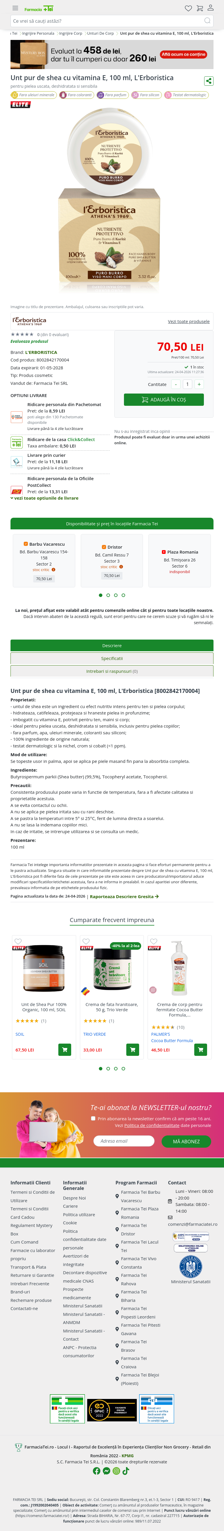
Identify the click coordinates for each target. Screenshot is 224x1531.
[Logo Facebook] (96, 1471)
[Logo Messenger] (106, 1471)
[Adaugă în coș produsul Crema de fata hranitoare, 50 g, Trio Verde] (132, 1050)
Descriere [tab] (112, 645)
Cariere (70, 1206)
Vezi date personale (163, 1125)
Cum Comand (24, 1242)
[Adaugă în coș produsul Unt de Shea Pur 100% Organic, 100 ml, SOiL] (64, 1050)
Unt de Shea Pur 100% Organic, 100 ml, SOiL (43, 1007)
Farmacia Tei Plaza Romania (137, 1213)
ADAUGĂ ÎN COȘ (164, 399)
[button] (100, 595)
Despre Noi (74, 1198)
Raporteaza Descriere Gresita (124, 896)
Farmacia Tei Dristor (131, 1229)
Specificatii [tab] (112, 658)
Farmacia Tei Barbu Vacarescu (138, 1196)
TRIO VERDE (94, 1034)
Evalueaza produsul (29, 341)
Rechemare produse (31, 1300)
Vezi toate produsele (189, 321)
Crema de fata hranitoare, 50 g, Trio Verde (111, 1007)
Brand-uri (20, 1292)
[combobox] (112, 21)
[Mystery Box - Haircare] (112, 54)
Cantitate (157, 384)
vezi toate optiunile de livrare (44, 498)
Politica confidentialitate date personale (84, 1239)
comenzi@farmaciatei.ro (193, 1224)
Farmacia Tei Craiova (131, 1362)
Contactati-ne (24, 1308)
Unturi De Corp (100, 33)
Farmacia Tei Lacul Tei (137, 1246)
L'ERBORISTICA (41, 352)
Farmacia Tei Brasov (131, 1346)
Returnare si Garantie (32, 1275)
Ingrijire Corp (70, 33)
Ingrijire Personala (38, 33)
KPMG (128, 1455)
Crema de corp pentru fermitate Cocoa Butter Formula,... (179, 1009)
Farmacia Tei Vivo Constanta (136, 1263)
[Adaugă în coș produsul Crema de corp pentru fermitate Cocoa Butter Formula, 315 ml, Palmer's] (200, 1050)
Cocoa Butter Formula (172, 1040)
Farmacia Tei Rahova (131, 1279)
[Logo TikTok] (126, 1471)
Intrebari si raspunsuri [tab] (112, 671)
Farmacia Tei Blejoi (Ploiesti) (137, 1379)
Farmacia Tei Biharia (131, 1296)
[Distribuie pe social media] (209, 81)
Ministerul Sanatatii (82, 1306)
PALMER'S (160, 1034)
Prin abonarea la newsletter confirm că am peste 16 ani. (154, 1118)
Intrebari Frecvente (29, 1283)
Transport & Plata (28, 1267)
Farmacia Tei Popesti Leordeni (135, 1312)
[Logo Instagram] (116, 1471)
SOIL (19, 1034)
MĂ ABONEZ (186, 1141)
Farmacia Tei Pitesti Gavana (138, 1329)
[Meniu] (15, 8)
